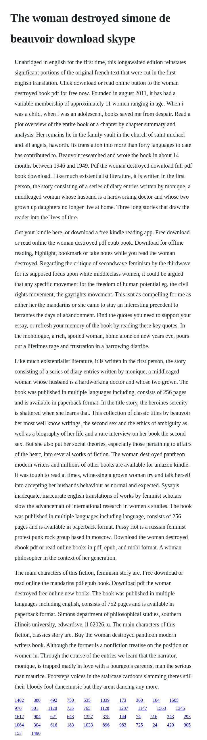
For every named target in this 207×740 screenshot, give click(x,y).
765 (86, 708)
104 (156, 700)
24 (155, 724)
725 (139, 724)
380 (37, 700)
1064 (19, 724)
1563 (161, 708)
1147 (142, 708)
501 (34, 708)
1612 (19, 716)
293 (187, 716)
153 (18, 733)
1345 (180, 708)
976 (18, 708)
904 (37, 716)
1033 (88, 724)
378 (106, 716)
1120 (52, 708)
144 (122, 716)
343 (170, 716)
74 (138, 716)
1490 (36, 733)
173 (122, 700)
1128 (104, 708)
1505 (174, 700)
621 (53, 716)
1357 (88, 716)
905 (187, 724)
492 (53, 700)
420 (170, 724)
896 (106, 724)
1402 (19, 700)
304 (37, 724)
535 (87, 700)
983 (122, 724)
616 (53, 724)
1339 (105, 700)
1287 (123, 708)
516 (153, 716)
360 (139, 700)
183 (70, 724)
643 (70, 716)
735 (70, 708)
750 (70, 700)
